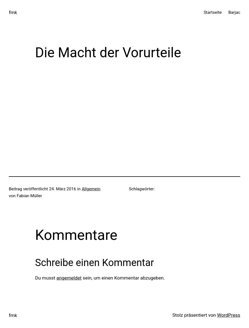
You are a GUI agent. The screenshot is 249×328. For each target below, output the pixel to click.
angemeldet (68, 278)
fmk (13, 12)
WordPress (228, 315)
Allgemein (91, 188)
